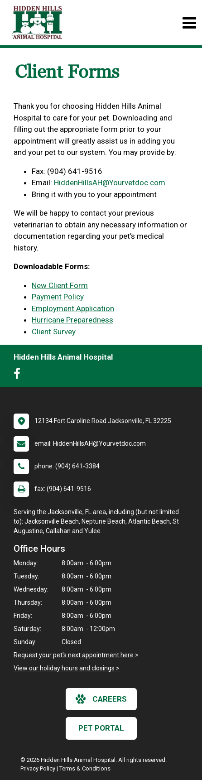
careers (101, 699)
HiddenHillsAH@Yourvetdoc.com (109, 182)
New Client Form (60, 285)
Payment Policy (58, 296)
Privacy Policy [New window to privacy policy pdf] (37, 768)
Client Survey (54, 331)
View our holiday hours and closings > (67, 668)
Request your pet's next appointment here (74, 655)
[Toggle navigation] (189, 23)
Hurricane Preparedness (72, 319)
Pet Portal (101, 727)
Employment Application (73, 308)
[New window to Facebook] (19, 375)
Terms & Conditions (85, 768)
